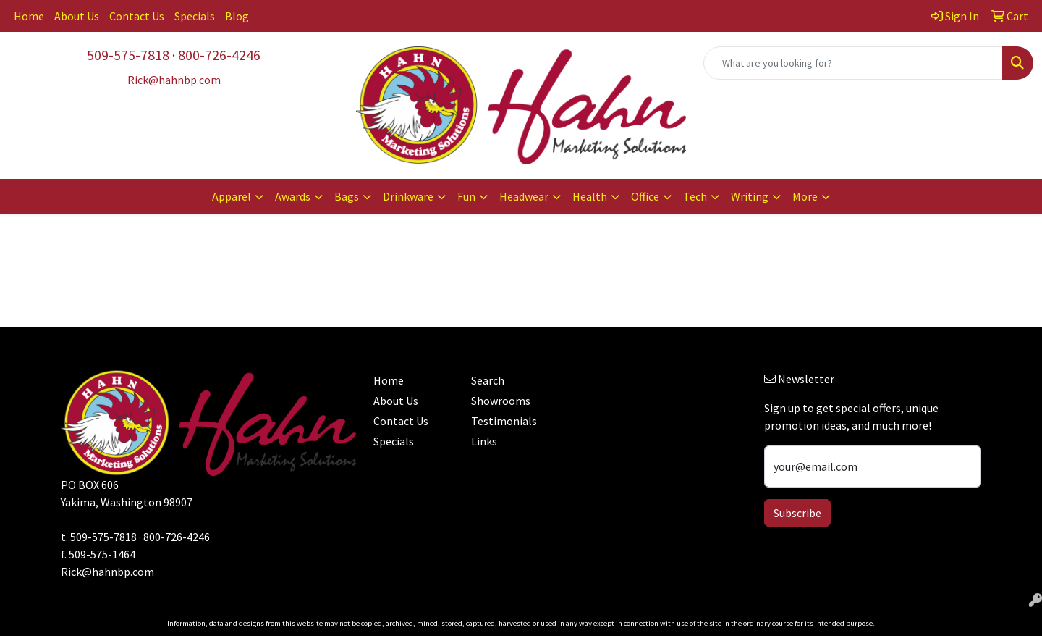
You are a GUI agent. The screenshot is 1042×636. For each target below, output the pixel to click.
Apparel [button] (231, 196)
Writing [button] (749, 196)
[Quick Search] (853, 63)
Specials (194, 16)
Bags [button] (346, 196)
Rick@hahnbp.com (107, 571)
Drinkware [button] (408, 196)
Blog (237, 16)
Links (484, 441)
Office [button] (645, 196)
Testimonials (504, 421)
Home (29, 16)
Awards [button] (292, 196)
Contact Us (136, 16)
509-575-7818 (128, 55)
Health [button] (589, 196)
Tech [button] (695, 196)
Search (487, 380)
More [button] (805, 196)
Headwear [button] (523, 196)
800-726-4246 (219, 55)
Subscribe (797, 513)
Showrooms (500, 400)
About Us (76, 16)
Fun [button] (466, 196)
